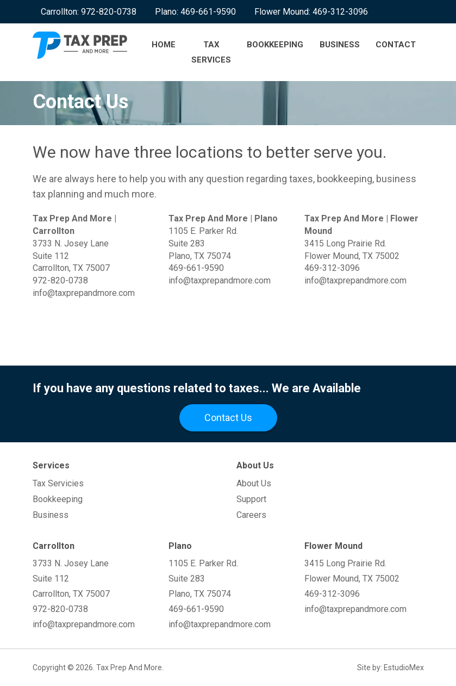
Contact (396, 45)
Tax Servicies (58, 483)
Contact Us (228, 417)
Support (251, 499)
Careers (251, 515)
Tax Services (211, 52)
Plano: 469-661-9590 (195, 12)
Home (163, 45)
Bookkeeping (275, 45)
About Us (253, 483)
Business (339, 45)
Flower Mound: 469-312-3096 (311, 12)
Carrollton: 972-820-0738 (88, 12)
